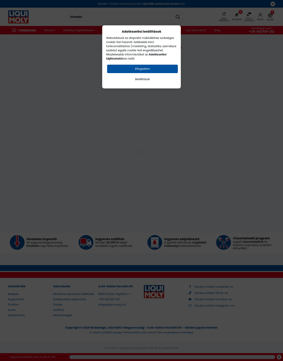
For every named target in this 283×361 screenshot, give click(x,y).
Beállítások (142, 79)
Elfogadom (142, 69)
